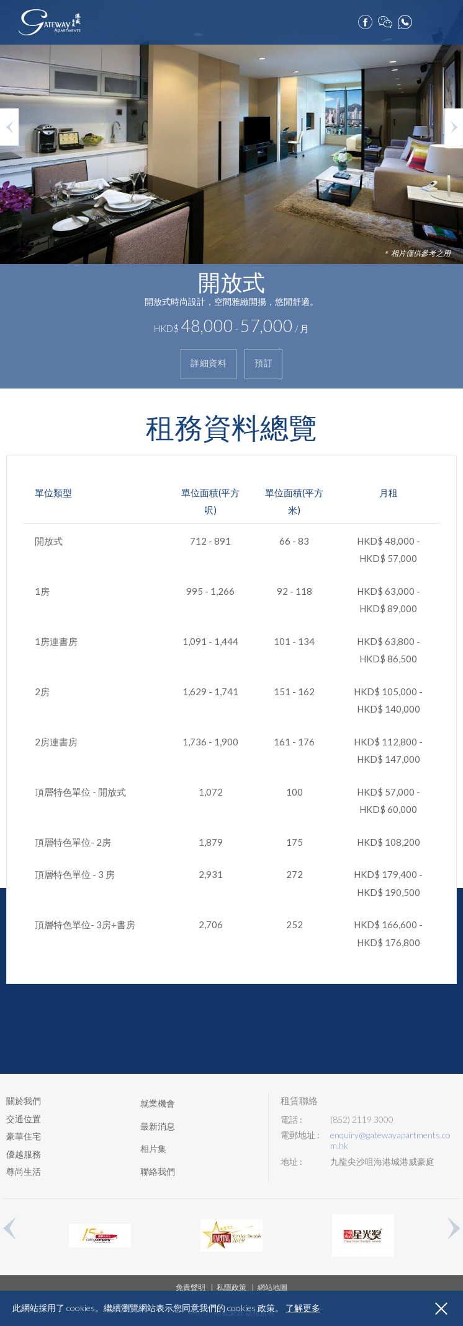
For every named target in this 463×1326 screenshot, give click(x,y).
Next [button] (453, 127)
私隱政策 (231, 1287)
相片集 (153, 1148)
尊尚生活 (23, 1171)
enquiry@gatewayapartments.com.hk (390, 1140)
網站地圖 (272, 1287)
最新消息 (157, 1126)
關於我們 (23, 1100)
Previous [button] (9, 127)
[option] (231, 194)
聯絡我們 (157, 1171)
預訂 (426, 19)
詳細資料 (209, 363)
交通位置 (23, 1118)
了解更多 (302, 1308)
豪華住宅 (23, 1136)
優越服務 (23, 1154)
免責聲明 (190, 1287)
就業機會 (157, 1103)
